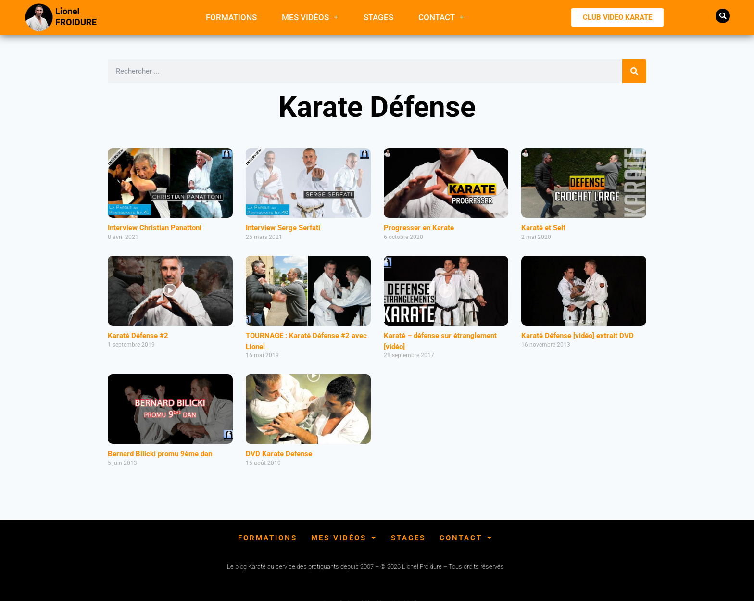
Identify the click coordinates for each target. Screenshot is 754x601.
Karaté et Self (543, 228)
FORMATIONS (231, 17)
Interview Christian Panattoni (154, 228)
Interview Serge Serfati (283, 228)
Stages (378, 17)
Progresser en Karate (419, 228)
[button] (723, 16)
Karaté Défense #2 (138, 335)
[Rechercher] (634, 71)
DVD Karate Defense (279, 454)
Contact (441, 17)
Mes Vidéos (310, 17)
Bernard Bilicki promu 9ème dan (160, 454)
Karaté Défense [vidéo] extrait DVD (577, 335)
